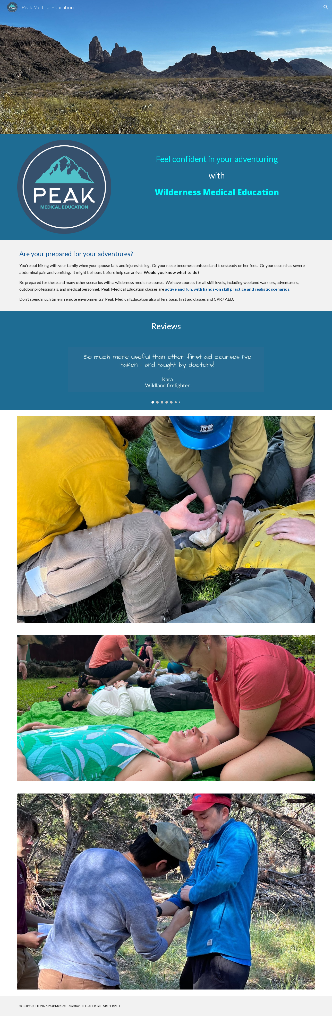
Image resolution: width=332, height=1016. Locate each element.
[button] (326, 7)
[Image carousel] (166, 375)
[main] (217, 170)
